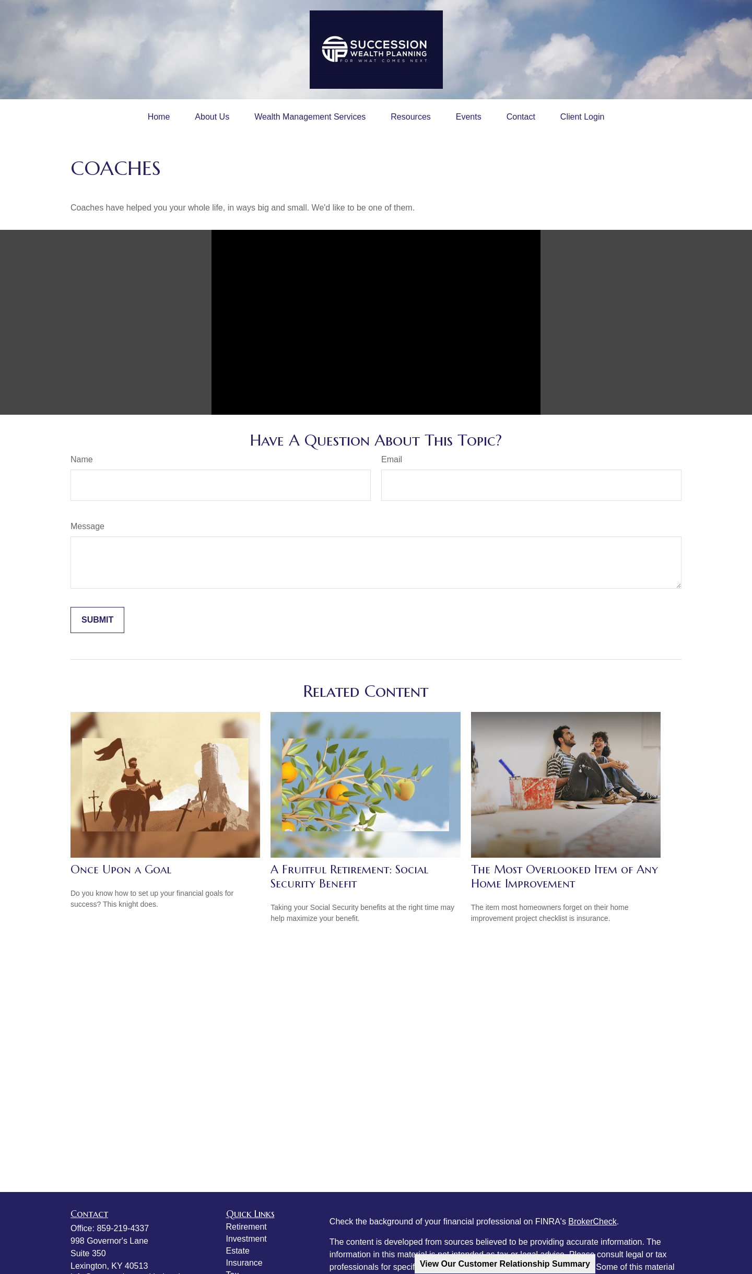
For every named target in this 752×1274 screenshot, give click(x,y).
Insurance (244, 1262)
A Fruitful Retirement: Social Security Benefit (349, 876)
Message (87, 526)
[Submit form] (97, 620)
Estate (238, 1250)
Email (391, 459)
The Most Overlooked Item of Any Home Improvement (564, 876)
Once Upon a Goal (120, 869)
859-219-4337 (123, 1228)
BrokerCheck (592, 1221)
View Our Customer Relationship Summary (505, 1263)
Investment (246, 1238)
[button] (159, 117)
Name (81, 459)
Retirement (246, 1226)
